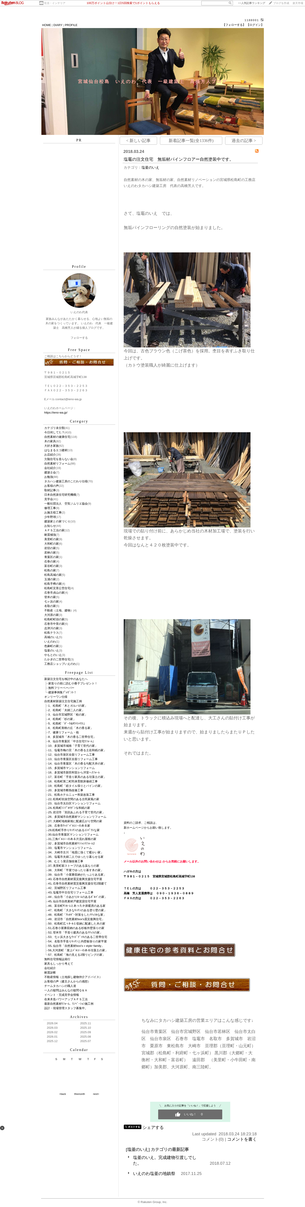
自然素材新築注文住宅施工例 (63, 701)
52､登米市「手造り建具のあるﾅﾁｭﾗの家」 (75, 932)
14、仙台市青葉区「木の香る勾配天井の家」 (77, 763)
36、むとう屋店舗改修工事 (65, 861)
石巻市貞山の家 (54, 592)
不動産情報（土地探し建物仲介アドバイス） (73, 977)
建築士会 (50, 472)
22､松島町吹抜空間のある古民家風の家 (73, 799)
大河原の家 (51, 615)
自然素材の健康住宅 (57, 436)
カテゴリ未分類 (54, 428)
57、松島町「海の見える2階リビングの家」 (76, 954)
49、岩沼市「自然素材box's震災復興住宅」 (76, 919)
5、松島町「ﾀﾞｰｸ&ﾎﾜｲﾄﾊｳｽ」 (67, 723)
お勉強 (48, 477)
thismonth (79, 1094)
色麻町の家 (51, 646)
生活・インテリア (54, 3)
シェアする (153, 1127)
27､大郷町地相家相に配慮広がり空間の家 (75, 821)
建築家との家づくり (57, 521)
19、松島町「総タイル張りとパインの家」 (76, 785)
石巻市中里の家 (54, 623)
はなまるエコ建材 (55, 450)
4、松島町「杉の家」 (62, 719)
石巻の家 (50, 561)
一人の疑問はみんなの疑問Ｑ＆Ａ (65, 990)
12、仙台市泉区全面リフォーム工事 (71, 754)
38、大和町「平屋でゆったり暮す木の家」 (76, 870)
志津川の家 (51, 628)
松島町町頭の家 (54, 619)
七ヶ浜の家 (51, 601)
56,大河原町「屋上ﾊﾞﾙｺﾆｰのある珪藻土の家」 (78, 950)
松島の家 (50, 570)
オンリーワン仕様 (55, 696)
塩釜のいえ (51, 650)
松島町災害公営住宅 (57, 588)
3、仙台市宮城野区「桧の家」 (67, 714)
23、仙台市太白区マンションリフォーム (74, 803)
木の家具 (50, 441)
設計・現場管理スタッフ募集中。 (66, 1008)
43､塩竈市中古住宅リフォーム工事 (71, 892)
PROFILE (71, 25)
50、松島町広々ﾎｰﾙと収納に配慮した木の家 (76, 923)
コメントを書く (242, 1139)
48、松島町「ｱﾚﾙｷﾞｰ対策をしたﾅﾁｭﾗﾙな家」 (77, 914)
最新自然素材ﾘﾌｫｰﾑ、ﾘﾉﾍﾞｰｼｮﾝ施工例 (68, 1003)
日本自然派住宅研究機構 (60, 494)
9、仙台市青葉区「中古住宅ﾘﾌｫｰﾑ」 (71, 741)
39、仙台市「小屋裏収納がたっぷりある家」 (77, 874)
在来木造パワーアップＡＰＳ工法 (66, 999)
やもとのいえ (53, 655)
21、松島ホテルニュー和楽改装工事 (71, 794)
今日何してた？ (54, 432)
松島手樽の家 (53, 583)
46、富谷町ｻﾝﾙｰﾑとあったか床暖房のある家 (77, 905)
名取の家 (50, 606)
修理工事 (50, 508)
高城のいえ (51, 637)
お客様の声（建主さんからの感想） (67, 981)
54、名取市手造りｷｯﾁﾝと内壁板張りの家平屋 (77, 941)
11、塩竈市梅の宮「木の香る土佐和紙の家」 (77, 750)
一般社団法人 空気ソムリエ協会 (66, 503)
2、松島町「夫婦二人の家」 (66, 710)
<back (62, 1094)
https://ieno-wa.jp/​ (55, 412)
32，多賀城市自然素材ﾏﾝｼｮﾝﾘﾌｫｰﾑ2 (71, 843)
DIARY (57, 25)
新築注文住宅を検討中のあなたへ (66, 679)
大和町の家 (51, 543)
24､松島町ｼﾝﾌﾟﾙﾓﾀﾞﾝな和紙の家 (69, 807)
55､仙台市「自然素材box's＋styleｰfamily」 (76, 945)
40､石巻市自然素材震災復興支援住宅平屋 (75, 879)
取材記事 (50, 490)
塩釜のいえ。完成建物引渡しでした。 (164, 1160)
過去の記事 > (244, 140)
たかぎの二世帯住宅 (57, 659)
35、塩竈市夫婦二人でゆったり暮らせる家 (76, 856)
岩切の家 (50, 548)
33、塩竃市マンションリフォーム (70, 848)
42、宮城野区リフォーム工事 (67, 888)
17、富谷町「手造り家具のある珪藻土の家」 (77, 777)
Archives (79, 1017)
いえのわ (50, 641)
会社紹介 (50, 468)
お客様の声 (51, 485)
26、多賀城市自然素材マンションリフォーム (77, 816)
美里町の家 (51, 539)
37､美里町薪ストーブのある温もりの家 (73, 865)
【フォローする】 (234, 24)
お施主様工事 (53, 512)
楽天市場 (298, 3)
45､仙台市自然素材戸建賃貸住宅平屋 (72, 901)
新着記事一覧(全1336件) (191, 140)
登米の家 (50, 597)
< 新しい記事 (138, 140)
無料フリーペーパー (61, 688)
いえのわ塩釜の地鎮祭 (154, 1173)
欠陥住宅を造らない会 (58, 459)
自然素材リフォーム (57, 463)
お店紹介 (50, 454)
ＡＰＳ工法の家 (54, 530)
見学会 (48, 499)
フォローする (79, 337)
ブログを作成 (281, 3)
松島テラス (51, 632)
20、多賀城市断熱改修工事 (65, 790)
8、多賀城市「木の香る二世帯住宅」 (72, 736)
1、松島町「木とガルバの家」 (67, 705)
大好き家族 (51, 445)
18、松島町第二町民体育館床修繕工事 (73, 781)
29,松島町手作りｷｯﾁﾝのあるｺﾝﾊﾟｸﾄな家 (74, 830)
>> (251, 3)
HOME (46, 25)
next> (96, 1094)
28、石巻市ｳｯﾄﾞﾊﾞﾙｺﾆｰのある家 (69, 825)
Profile (79, 266)
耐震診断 (50, 972)
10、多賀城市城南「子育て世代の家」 (73, 745)
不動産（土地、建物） (58, 610)
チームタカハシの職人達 (60, 986)
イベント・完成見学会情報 (61, 994)
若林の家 (50, 552)
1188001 (251, 20)
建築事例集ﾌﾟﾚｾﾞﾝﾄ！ (62, 692)
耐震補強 (50, 534)
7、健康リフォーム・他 (63, 732)
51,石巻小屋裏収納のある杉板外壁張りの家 (76, 928)
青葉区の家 (51, 557)
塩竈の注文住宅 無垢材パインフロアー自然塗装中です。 (179, 159)
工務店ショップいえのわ (60, 663)
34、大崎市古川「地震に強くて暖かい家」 (76, 852)
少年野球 (50, 517)
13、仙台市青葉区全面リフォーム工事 (73, 759)
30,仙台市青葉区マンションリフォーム (73, 834)
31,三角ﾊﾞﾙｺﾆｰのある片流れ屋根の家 (72, 839)
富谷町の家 (51, 566)
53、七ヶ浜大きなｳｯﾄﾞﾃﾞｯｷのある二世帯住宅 (77, 937)
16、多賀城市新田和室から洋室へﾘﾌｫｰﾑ (74, 772)
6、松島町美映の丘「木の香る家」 (70, 728)
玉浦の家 (50, 579)
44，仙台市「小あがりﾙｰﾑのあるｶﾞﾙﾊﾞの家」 (77, 897)
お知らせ (50, 525)
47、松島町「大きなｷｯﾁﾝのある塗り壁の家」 (77, 910)
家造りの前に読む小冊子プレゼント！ (72, 683)
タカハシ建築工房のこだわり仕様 (66, 481)
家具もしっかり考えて (58, 963)
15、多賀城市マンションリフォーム (71, 768)
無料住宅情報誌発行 (57, 959)
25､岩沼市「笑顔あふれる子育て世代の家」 (76, 812)
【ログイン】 (255, 24)
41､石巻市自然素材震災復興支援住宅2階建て (77, 883)
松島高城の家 (53, 574)
